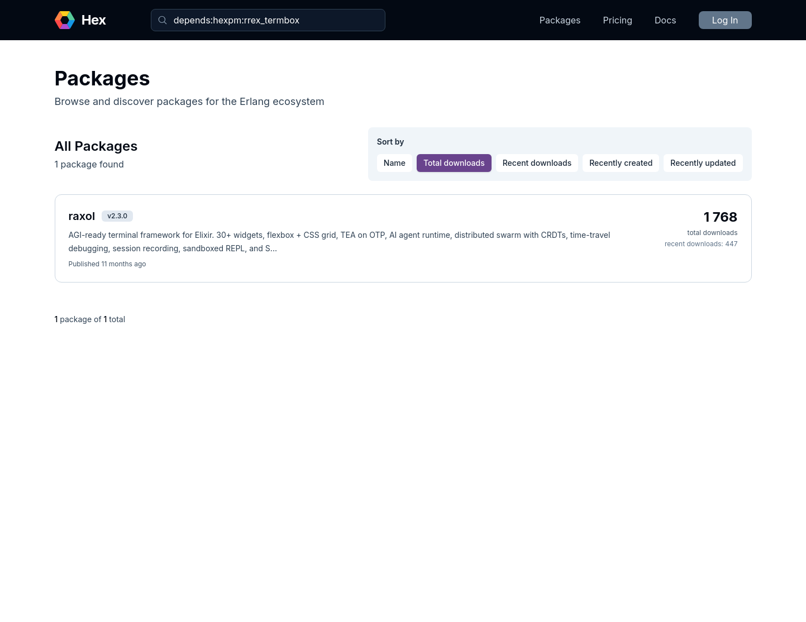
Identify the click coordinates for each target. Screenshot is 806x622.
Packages (560, 20)
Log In (725, 20)
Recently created (620, 163)
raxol (82, 216)
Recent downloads (537, 163)
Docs (665, 20)
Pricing (618, 20)
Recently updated (703, 163)
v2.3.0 (117, 216)
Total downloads (454, 163)
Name (395, 163)
